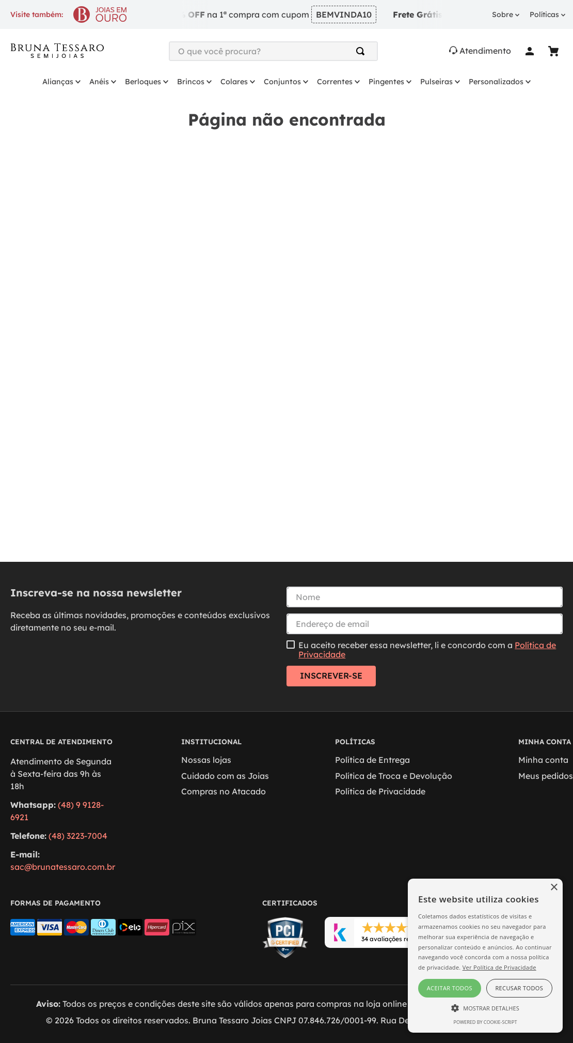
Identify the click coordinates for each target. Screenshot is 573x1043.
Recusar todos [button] (519, 988)
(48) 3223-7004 (78, 836)
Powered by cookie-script (485, 1022)
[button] (485, 1007)
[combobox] (273, 51)
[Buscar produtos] (362, 51)
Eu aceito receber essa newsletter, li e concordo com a (427, 649)
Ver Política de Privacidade (499, 967)
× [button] (554, 888)
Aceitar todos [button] (449, 988)
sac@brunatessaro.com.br (62, 867)
